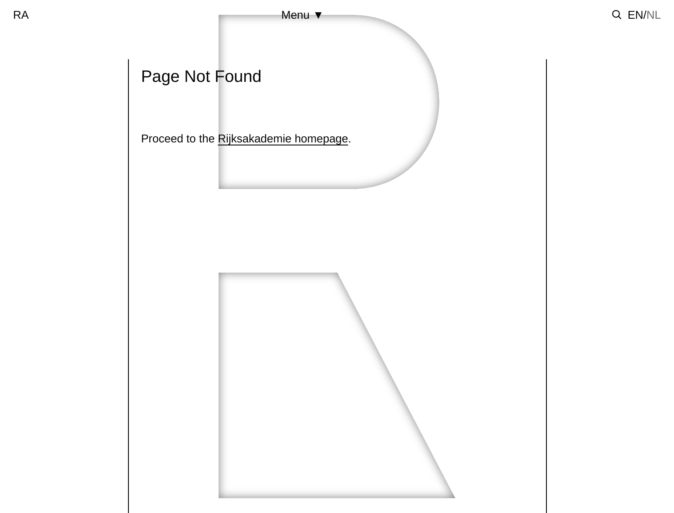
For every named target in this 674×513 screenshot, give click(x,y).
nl (654, 14)
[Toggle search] (617, 14)
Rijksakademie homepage (283, 138)
